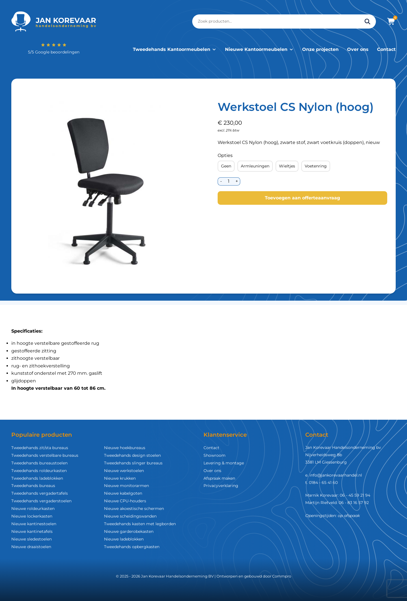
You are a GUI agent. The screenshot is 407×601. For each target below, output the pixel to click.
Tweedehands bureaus (33, 485)
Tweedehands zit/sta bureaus (39, 447)
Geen (226, 166)
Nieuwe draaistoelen (31, 546)
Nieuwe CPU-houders (125, 500)
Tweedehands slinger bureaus (133, 463)
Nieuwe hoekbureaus (124, 447)
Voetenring (316, 166)
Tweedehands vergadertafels (39, 493)
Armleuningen (255, 166)
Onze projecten (320, 49)
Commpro (281, 576)
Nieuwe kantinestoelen (33, 523)
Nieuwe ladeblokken (124, 539)
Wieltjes (287, 166)
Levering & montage (224, 463)
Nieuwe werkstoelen (124, 470)
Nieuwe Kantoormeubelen (259, 49)
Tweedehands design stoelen (132, 455)
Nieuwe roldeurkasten (33, 508)
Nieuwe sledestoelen (31, 539)
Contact (386, 49)
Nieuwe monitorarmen (126, 485)
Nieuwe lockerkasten (31, 516)
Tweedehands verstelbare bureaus (44, 455)
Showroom (215, 455)
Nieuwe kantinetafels (32, 531)
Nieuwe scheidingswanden (130, 516)
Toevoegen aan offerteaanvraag (302, 198)
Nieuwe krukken (120, 478)
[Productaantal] (228, 181)
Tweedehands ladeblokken (37, 478)
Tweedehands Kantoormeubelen (175, 49)
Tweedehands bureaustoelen (39, 463)
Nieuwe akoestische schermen (134, 508)
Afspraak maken (219, 478)
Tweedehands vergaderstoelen (41, 500)
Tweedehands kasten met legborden (140, 523)
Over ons (358, 49)
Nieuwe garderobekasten (128, 531)
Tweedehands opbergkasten (131, 546)
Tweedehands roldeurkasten (39, 470)
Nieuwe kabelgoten (123, 493)
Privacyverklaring (221, 485)
